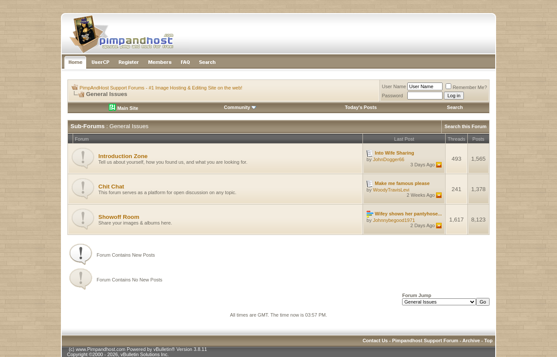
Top (488, 340)
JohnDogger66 (388, 159)
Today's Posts (360, 107)
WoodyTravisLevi (391, 189)
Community (240, 107)
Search (455, 107)
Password (392, 95)
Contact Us (375, 340)
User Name (394, 86)
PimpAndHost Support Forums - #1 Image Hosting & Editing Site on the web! (161, 87)
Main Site (123, 108)
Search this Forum (465, 126)
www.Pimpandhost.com (100, 349)
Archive (471, 340)
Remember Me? (466, 87)
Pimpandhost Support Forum (425, 340)
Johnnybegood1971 (394, 220)
